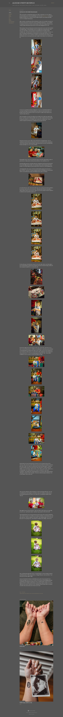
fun (9, 17)
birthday (23, 593)
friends (10, 16)
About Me (17, 5)
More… (45, 5)
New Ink (22, 646)
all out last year (45, 15)
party (10, 19)
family (10, 15)
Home (13, 5)
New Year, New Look (26, 702)
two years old (41, 593)
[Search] (52, 3)
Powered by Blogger (31, 710)
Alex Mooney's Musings (23, 3)
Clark (33, 5)
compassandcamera (34, 712)
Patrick (10, 20)
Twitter (41, 5)
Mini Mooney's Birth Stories (26, 5)
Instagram (37, 5)
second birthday (11, 21)
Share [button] (10, 10)
